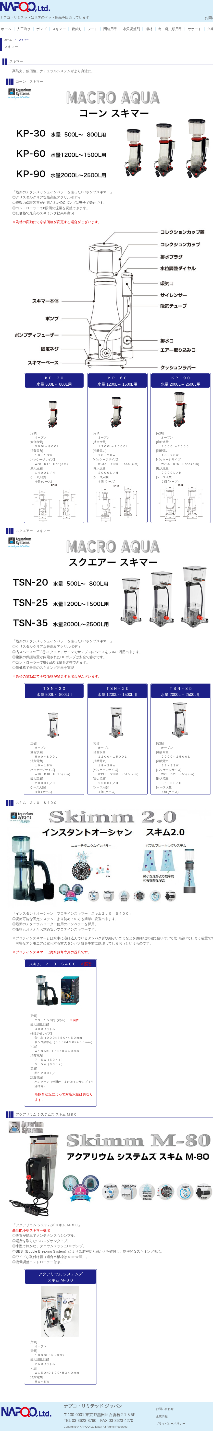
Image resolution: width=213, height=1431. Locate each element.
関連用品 (110, 29)
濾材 (149, 29)
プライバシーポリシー (170, 1423)
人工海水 (24, 29)
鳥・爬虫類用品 (170, 29)
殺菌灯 (77, 29)
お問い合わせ (165, 1409)
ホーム (6, 29)
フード (93, 29)
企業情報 (162, 1416)
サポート (194, 29)
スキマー (59, 29)
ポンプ (41, 29)
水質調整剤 (131, 29)
